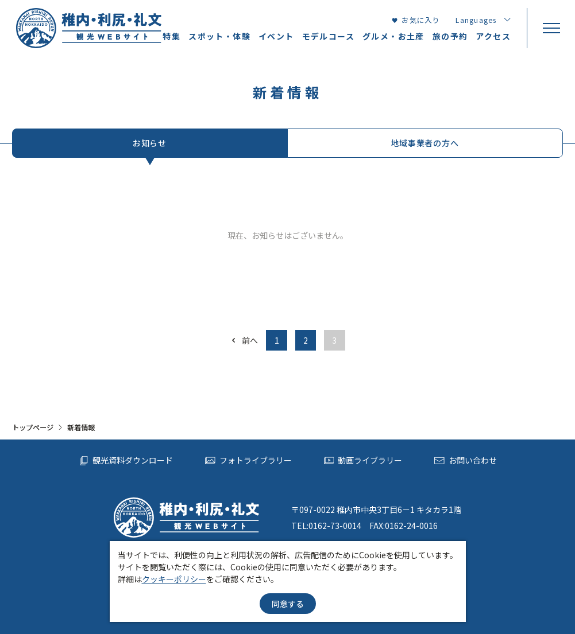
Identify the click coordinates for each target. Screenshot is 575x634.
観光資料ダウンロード (126, 461)
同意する (288, 603)
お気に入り (415, 20)
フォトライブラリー (248, 461)
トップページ (32, 427)
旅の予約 (450, 36)
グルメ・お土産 (393, 36)
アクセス (493, 36)
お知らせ (150, 143)
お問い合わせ (465, 461)
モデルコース (328, 36)
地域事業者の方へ (425, 143)
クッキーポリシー (174, 579)
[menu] (551, 28)
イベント (276, 36)
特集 (171, 36)
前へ (244, 340)
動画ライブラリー (363, 461)
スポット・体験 (219, 36)
